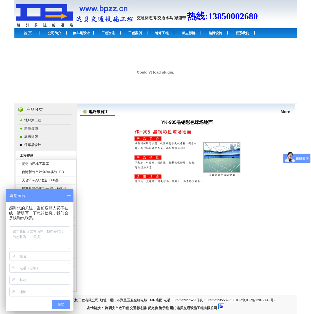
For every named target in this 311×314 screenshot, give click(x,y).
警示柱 (164, 308)
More (285, 111)
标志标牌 (188, 33)
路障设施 (215, 33)
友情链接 (94, 308)
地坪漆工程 (32, 120)
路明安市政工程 (117, 308)
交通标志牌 (146, 18)
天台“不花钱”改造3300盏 (40, 180)
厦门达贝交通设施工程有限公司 (193, 308)
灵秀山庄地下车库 (35, 164)
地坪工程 (162, 33)
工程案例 (135, 33)
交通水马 (165, 18)
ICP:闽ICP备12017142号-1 (256, 300)
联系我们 (242, 33)
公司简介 (54, 33)
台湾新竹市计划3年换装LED (43, 172)
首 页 (27, 33)
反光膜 (153, 308)
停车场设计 (81, 33)
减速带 (180, 18)
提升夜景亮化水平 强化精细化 (44, 188)
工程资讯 (108, 33)
